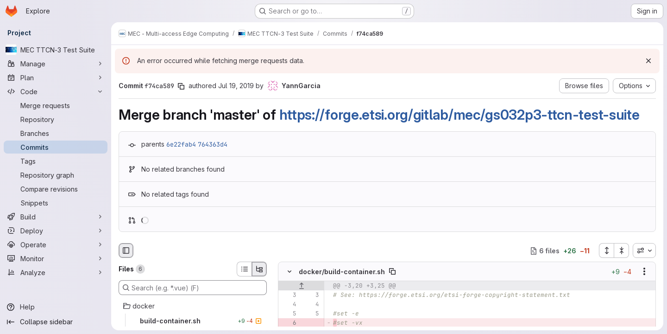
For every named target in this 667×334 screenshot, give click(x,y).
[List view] (244, 269)
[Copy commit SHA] (181, 86)
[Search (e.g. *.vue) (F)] (193, 287)
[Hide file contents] (289, 271)
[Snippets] (55, 202)
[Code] (55, 91)
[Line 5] (288, 314)
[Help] (55, 307)
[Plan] (55, 77)
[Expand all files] (606, 250)
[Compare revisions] (55, 188)
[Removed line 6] (288, 323)
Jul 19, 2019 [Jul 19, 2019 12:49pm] (236, 86)
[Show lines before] (301, 286)
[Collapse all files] (621, 250)
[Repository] (55, 119)
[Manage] (55, 63)
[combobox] (644, 250)
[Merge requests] (55, 105)
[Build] (55, 216)
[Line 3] (288, 295)
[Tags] (55, 160)
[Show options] (644, 271)
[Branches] (55, 133)
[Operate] (55, 244)
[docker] (193, 306)
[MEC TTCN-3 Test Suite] (55, 49)
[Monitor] (55, 258)
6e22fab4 (181, 144)
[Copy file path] (392, 271)
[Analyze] (55, 272)
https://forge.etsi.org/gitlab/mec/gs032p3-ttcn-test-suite (459, 114)
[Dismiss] (648, 60)
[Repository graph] (55, 174)
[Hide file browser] (126, 250)
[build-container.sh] (193, 321)
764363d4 (212, 144)
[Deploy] (55, 230)
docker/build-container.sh (342, 272)
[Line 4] (288, 304)
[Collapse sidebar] (55, 321)
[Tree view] (259, 269)
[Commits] (55, 147)
